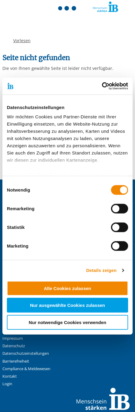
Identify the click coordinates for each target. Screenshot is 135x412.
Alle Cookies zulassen (67, 288)
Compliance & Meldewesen (26, 368)
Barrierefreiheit (15, 361)
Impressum (12, 338)
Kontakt (9, 376)
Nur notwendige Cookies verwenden (67, 322)
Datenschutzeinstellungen (25, 353)
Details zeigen (101, 270)
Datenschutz (13, 345)
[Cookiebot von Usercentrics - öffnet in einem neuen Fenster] (102, 86)
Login (7, 383)
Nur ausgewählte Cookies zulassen (67, 305)
